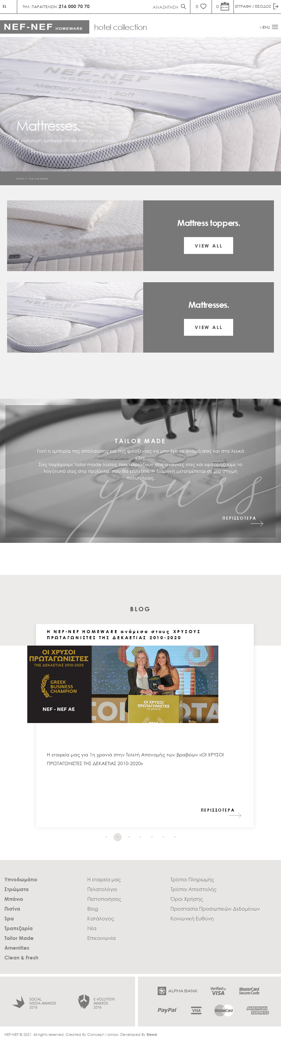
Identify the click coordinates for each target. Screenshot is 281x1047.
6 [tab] (163, 837)
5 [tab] (152, 837)
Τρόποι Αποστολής (193, 889)
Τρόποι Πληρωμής (192, 879)
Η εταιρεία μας (104, 879)
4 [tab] (140, 837)
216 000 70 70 (74, 6)
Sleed (152, 1034)
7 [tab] (175, 837)
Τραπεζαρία (18, 928)
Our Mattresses (38, 178)
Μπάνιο (13, 899)
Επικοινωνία (101, 938)
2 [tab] (118, 837)
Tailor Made (19, 938)
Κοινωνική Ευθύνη (192, 918)
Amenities (16, 948)
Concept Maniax (102, 1034)
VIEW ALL (208, 246)
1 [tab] (106, 837)
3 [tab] (129, 837)
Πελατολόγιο (102, 889)
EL (4, 6)
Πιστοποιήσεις (104, 899)
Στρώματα (16, 889)
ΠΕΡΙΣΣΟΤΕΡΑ (239, 518)
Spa (9, 918)
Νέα (91, 928)
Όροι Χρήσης (186, 899)
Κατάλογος (100, 918)
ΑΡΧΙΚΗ (20, 178)
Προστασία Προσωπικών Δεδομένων (215, 909)
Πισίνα (12, 909)
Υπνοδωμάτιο (20, 879)
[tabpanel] (145, 729)
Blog (92, 909)
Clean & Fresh (21, 957)
